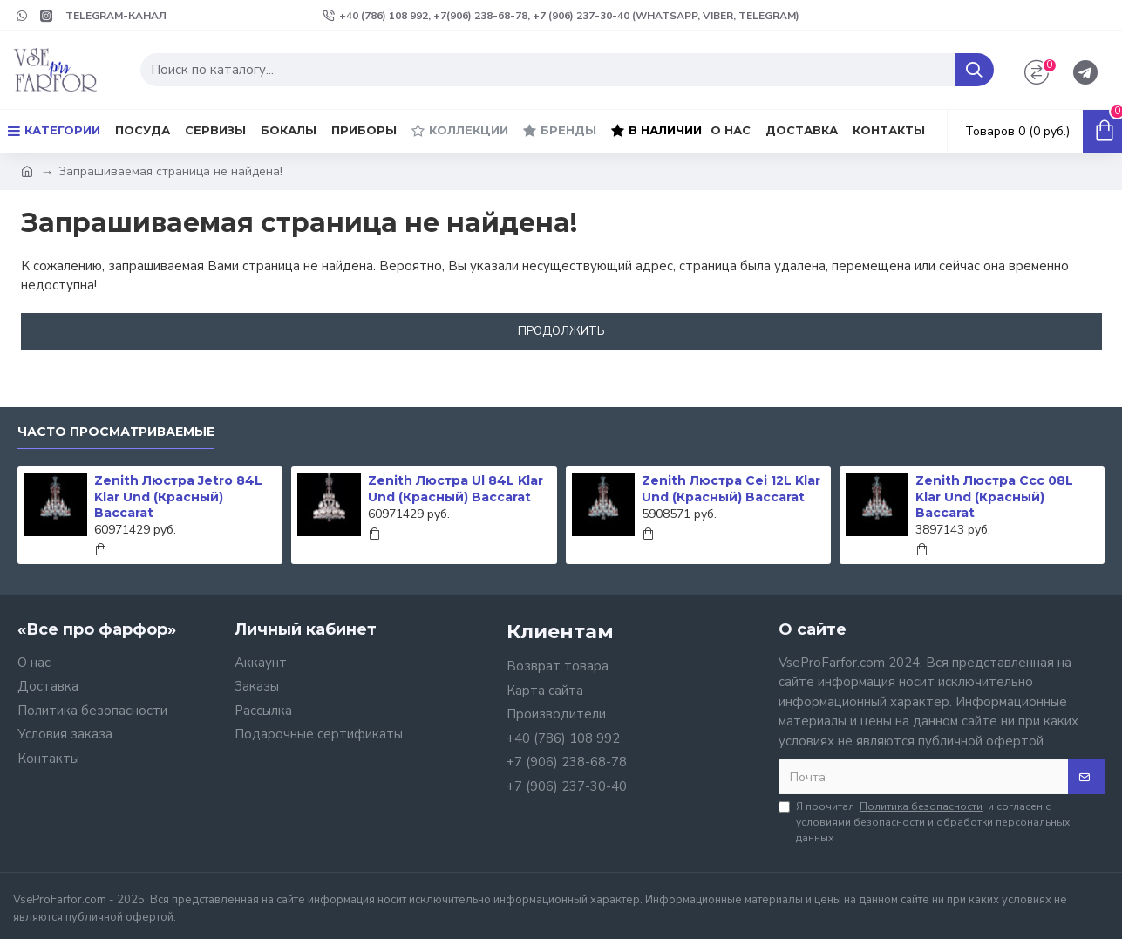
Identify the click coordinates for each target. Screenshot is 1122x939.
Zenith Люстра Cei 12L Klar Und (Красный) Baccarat (731, 488)
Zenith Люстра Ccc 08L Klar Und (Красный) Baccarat (994, 496)
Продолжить (561, 331)
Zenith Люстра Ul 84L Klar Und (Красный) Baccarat (455, 488)
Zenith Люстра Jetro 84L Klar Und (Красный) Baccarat (178, 496)
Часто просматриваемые (115, 432)
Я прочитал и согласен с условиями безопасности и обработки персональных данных (924, 822)
